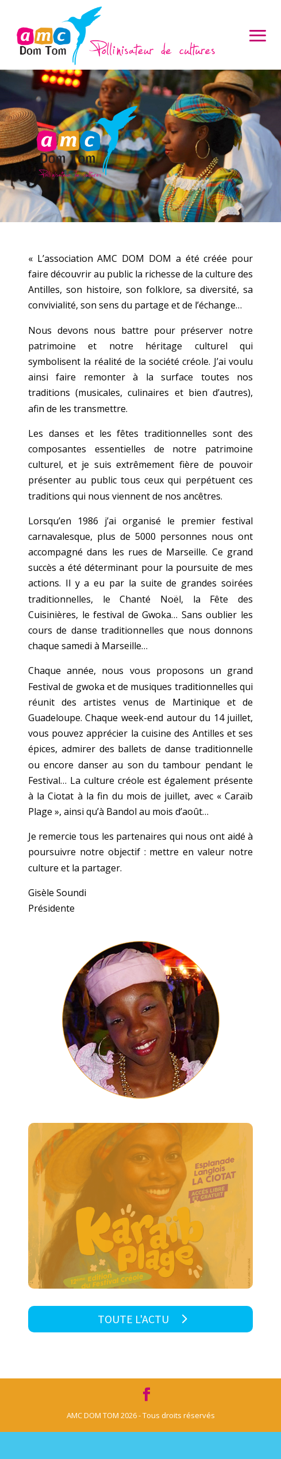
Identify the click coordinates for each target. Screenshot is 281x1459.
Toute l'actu (133, 1319)
